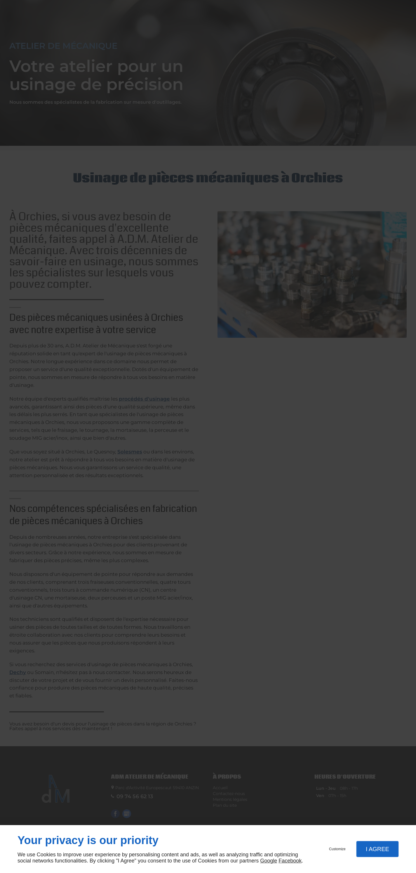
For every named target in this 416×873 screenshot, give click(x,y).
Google (268, 861)
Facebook (290, 861)
